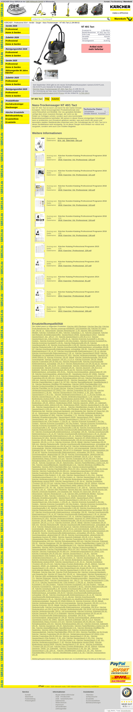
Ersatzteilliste (12, 119)
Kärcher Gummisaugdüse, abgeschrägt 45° (53, 374)
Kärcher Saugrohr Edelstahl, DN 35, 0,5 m (75, 456)
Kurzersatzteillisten (93, 701)
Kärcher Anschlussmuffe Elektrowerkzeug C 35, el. (53, 353)
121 (70, 174)
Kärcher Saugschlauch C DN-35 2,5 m (75, 337)
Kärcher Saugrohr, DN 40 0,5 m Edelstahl (64, 450)
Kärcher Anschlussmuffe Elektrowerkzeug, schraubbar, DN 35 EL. (64, 371)
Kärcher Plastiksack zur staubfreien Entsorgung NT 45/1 (69, 354)
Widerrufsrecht (61, 703)
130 (70, 235)
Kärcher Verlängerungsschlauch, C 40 (76, 397)
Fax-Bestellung (116, 2)
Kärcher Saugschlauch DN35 (87, 353)
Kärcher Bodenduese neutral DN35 (70, 399)
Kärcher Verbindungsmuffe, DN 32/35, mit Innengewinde (69, 365)
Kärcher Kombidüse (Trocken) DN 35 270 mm (60, 401)
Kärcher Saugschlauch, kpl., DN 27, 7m (66, 580)
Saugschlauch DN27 (88, 335)
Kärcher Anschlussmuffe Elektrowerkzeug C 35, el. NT (71, 595)
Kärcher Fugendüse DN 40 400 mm (82, 388)
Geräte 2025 (11, 60)
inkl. (109, 710)
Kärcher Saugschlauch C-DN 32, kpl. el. (76, 570)
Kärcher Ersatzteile (15, 112)
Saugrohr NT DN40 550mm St (87, 438)
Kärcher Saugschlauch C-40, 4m (46, 397)
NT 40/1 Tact (36, 99)
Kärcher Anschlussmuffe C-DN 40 (65, 345)
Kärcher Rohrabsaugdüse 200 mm (69, 461)
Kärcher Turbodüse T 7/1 (73, 333)
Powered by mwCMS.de (91, 686)
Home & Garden (13, 32)
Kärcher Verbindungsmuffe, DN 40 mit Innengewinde (75, 440)
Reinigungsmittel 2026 (16, 49)
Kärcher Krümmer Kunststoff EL (93, 341)
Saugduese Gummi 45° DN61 (84, 374)
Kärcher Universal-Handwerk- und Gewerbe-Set (70, 328)
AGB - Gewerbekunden (64, 699)
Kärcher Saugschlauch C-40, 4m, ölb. (75, 566)
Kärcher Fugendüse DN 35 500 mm (47, 361)
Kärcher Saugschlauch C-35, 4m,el (70, 481)
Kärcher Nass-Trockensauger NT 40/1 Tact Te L (52, 89)
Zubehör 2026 (12, 37)
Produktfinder (12, 101)
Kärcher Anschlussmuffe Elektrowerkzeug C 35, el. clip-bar (81, 351)
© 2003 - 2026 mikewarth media (52, 686)
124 (70, 220)
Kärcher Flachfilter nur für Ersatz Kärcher (49, 388)
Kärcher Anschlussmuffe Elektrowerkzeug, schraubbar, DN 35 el (72, 607)
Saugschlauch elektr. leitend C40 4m (47, 405)
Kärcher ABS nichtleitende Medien (88, 413)
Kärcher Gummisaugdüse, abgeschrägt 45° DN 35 (63, 616)
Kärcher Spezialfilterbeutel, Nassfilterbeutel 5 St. (56, 465)
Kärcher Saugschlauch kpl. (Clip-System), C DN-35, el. (65, 338)
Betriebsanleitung (14, 116)
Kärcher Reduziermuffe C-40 (44, 347)
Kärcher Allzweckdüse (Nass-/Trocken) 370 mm (81, 376)
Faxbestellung (30, 699)
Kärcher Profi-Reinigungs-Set (95, 489)
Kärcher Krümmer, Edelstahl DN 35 (55, 380)
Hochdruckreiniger (14, 104)
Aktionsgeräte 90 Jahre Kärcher (17, 71)
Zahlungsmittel (61, 709)
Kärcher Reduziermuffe (72, 361)
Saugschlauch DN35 (70, 335)
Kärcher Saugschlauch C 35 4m (76, 473)
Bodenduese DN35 (64, 403)
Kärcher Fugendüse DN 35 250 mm (81, 390)
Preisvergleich (30, 701)
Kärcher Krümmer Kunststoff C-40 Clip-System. (59, 341)
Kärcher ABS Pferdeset (77, 326)
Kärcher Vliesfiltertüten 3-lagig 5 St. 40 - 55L (75, 651)
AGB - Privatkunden (63, 697)
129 (66, 250)
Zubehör (55, 99)
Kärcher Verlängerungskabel (84, 355)
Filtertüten (89, 695)
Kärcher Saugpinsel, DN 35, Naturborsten (88, 380)
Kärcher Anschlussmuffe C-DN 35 (94, 345)
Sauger (38, 23)
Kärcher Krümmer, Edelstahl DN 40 (60, 368)
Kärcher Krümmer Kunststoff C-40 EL (47, 343)
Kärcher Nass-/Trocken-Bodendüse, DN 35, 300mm (75, 483)
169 (66, 311)
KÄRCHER (8, 23)
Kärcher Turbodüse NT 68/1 (50, 333)
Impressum (60, 705)
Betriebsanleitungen (93, 703)
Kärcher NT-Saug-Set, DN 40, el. (86, 492)
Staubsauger (12, 107)
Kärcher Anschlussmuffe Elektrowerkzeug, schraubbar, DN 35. (61, 349)
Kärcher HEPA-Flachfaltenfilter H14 (87, 384)
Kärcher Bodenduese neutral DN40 (79, 479)
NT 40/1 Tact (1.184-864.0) (69, 23)
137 (66, 265)
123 (70, 205)
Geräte (31, 23)
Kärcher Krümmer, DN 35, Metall (88, 359)
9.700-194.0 (84, 93)
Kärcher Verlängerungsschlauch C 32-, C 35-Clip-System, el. (80, 395)
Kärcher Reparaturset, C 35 (68, 331)
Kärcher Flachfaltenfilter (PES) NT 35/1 (88, 386)
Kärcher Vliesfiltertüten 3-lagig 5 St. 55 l (84, 407)
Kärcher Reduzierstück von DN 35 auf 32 (83, 364)
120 (70, 159)
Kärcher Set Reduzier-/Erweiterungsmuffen (70, 578)
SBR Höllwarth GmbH (34, 2)
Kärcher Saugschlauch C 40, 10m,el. (51, 407)
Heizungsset (50, 331)
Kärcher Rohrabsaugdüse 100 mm (70, 378)
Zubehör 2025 (12, 78)
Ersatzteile (11, 122)
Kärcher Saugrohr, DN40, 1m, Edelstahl (90, 403)
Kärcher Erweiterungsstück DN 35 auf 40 (58, 370)
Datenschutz (60, 701)
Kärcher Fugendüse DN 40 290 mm (80, 459)
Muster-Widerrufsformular (65, 695)
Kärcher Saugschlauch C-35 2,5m (80, 475)
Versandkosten (61, 707)
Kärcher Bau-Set (94, 326)
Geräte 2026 (11, 26)
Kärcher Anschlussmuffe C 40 (47, 589)
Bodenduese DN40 (71, 405)
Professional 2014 (20, 23)
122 (70, 190)
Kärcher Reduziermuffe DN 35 (76, 343)
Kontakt (107, 2)
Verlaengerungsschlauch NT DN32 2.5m (49, 390)
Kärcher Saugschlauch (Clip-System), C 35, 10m (73, 392)
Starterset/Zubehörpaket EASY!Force (48, 93)
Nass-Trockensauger (50, 23)
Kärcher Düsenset (92, 333)
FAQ (47, 99)
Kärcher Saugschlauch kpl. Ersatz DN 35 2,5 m (76, 568)
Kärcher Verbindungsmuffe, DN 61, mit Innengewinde (67, 448)
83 (66, 296)
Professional (12, 29)
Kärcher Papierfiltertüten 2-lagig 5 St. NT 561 (51, 382)
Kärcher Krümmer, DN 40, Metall (60, 357)
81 (66, 280)
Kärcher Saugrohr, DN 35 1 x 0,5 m (59, 359)
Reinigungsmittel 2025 (16, 89)
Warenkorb (127, 2)
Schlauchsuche (91, 697)
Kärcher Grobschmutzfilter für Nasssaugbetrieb (51, 386)
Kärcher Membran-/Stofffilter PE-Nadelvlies (53, 384)
